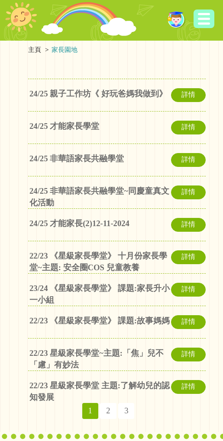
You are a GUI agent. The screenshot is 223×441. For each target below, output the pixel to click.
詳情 (188, 94)
